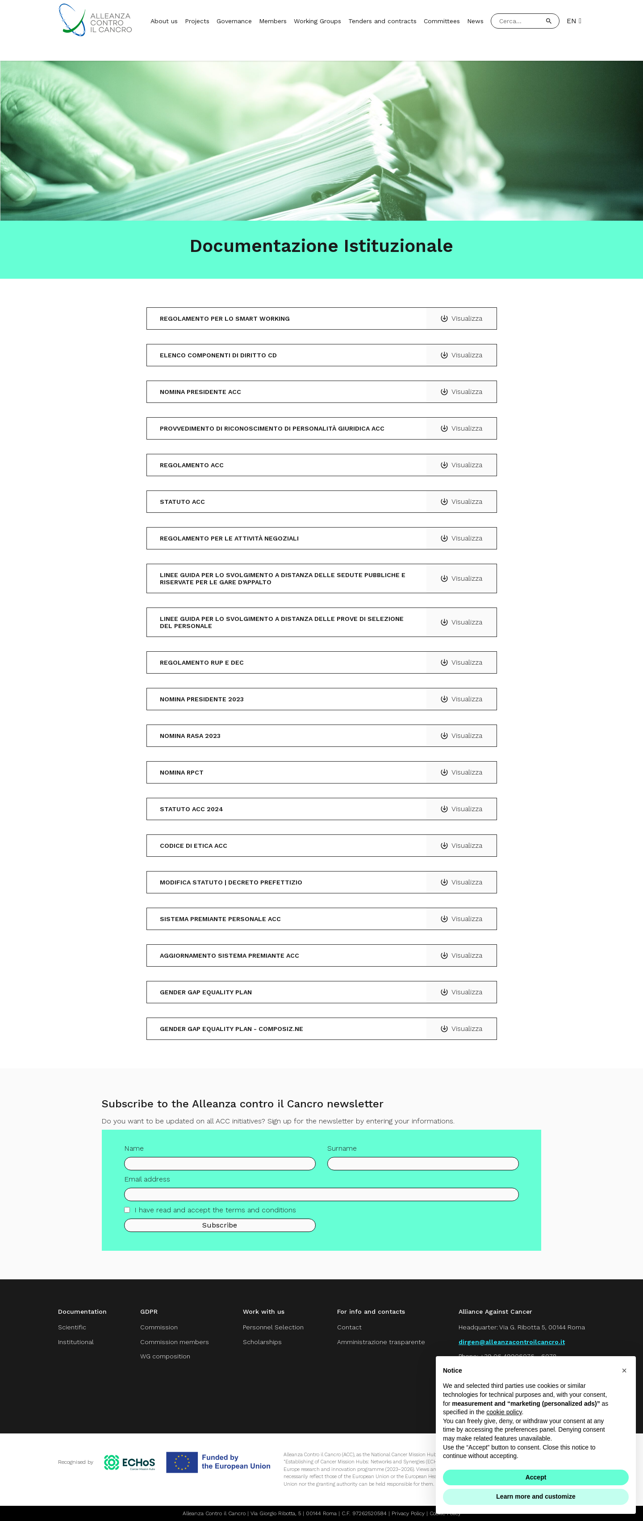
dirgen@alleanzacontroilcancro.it (512, 1341)
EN (574, 21)
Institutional (76, 1341)
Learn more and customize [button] (535, 1496)
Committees (442, 21)
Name (134, 1155)
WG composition (165, 1356)
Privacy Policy (408, 1513)
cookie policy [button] (504, 1412)
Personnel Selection (273, 1327)
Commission (159, 1327)
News (475, 21)
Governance (234, 21)
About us (164, 21)
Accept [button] (536, 1477)
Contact (349, 1327)
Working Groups (317, 21)
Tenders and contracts (382, 21)
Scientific (72, 1327)
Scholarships (262, 1341)
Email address (147, 1186)
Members (273, 21)
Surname (342, 1155)
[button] (624, 1370)
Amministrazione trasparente (381, 1341)
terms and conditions (260, 1217)
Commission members (174, 1341)
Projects (197, 21)
